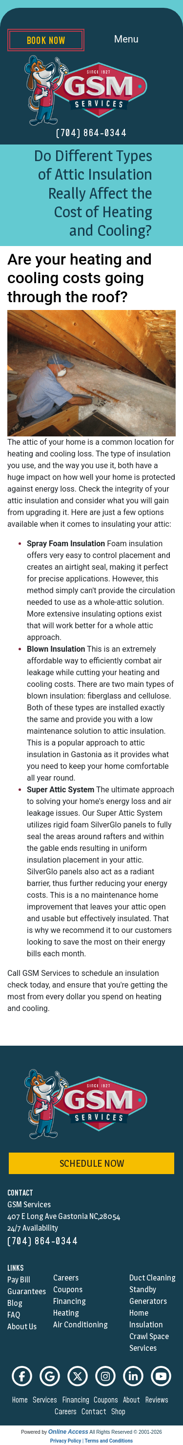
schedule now (92, 1163)
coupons (107, 1400)
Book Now (45, 41)
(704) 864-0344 (91, 133)
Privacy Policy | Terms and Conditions (91, 1441)
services (46, 1400)
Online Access (68, 1431)
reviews (158, 1400)
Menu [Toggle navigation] (137, 40)
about (133, 1400)
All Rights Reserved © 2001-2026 (125, 1432)
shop (119, 1411)
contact (95, 1411)
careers (67, 1411)
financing (77, 1400)
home (21, 1400)
